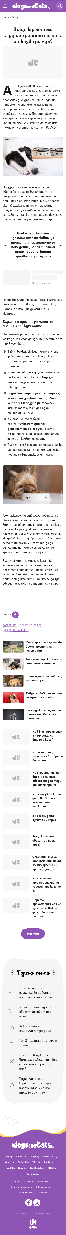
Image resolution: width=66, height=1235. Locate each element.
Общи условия (44, 1213)
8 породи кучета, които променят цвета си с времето (43, 714)
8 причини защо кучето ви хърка (44, 817)
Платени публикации (21, 1186)
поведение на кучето (16, 629)
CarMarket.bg (37, 1167)
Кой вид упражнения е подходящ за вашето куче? (47, 735)
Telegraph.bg (33, 1173)
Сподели (11, 614)
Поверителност (43, 1186)
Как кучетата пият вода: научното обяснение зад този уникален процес (47, 778)
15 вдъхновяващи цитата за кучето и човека (45, 695)
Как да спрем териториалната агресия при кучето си (46, 884)
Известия (42, 1192)
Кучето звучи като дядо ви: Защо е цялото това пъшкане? (46, 800)
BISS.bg (52, 1167)
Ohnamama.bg (49, 1156)
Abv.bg (8, 1156)
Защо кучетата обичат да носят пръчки (44, 840)
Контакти (43, 1181)
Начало (7, 17)
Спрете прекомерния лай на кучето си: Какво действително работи (46, 907)
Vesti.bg (11, 1167)
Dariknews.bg (50, 1162)
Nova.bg (22, 1167)
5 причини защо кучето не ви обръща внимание (47, 756)
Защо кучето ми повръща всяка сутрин (44, 678)
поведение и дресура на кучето (22, 625)
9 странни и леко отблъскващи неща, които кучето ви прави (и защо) (47, 862)
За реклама (29, 1181)
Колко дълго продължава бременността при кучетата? (44, 646)
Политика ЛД (26, 1192)
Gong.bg (35, 1156)
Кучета (19, 17)
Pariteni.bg (23, 1162)
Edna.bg (36, 1162)
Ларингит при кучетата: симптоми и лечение (44, 661)
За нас (16, 1181)
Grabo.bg (9, 1162)
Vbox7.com (21, 1156)
